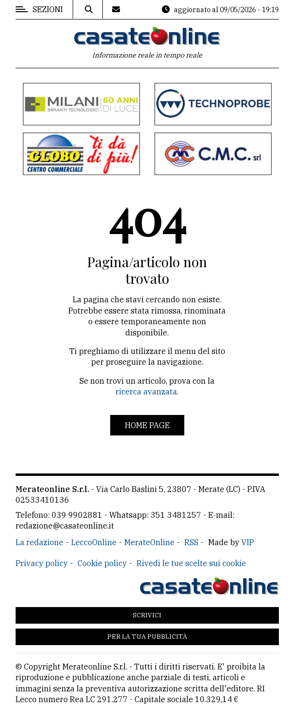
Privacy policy (42, 563)
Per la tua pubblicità (147, 636)
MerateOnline (149, 542)
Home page (147, 425)
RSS (191, 542)
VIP (247, 542)
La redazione (39, 542)
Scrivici (147, 615)
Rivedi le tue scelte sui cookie (191, 563)
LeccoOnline (94, 542)
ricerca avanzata (146, 391)
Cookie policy (102, 563)
